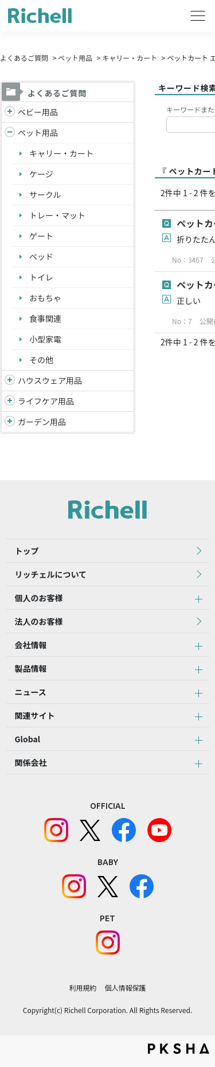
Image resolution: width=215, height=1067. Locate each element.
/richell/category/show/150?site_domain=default (10, 422)
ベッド (41, 256)
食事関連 (45, 318)
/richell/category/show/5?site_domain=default (10, 112)
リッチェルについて (51, 574)
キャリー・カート (129, 58)
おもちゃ (45, 297)
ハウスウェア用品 (50, 380)
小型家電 (45, 339)
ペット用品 (75, 58)
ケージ (41, 174)
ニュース (30, 692)
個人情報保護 (125, 987)
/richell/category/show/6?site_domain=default (10, 401)
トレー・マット (57, 215)
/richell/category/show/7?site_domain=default (10, 381)
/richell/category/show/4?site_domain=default (10, 133)
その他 (41, 359)
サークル (45, 194)
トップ (27, 550)
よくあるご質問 (24, 58)
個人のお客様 (39, 597)
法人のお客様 (39, 621)
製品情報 (31, 668)
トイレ (41, 277)
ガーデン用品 (42, 421)
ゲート (41, 236)
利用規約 (82, 987)
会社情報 (31, 645)
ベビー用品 (38, 112)
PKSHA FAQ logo (178, 1048)
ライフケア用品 (46, 401)
